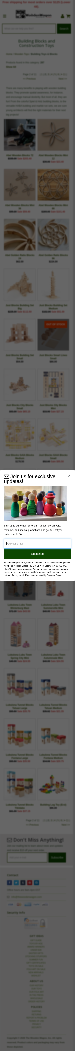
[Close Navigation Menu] (69, 476)
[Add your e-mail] (37, 544)
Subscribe (37, 553)
